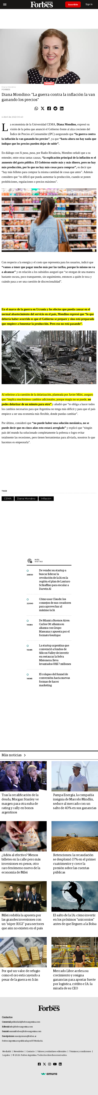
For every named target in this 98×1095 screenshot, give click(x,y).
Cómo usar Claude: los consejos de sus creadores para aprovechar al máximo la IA (55, 605)
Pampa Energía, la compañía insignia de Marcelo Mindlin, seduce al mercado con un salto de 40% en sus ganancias (74, 802)
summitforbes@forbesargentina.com (25, 1031)
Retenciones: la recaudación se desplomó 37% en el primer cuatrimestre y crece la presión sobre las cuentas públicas (74, 864)
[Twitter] (44, 1064)
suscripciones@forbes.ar (25, 1036)
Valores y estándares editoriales (52, 1052)
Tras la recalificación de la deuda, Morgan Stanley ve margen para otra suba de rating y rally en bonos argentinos (20, 804)
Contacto (30, 1052)
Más (53, 560)
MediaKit (6, 1052)
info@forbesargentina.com (21, 1027)
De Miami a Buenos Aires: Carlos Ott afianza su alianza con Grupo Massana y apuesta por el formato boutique (54, 628)
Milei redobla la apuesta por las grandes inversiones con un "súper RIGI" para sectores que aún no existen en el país (23, 922)
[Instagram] (49, 1064)
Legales (6, 1055)
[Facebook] (39, 1064)
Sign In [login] (90, 4)
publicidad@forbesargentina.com (25, 1022)
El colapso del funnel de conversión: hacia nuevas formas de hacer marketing (54, 680)
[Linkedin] (60, 1064)
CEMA (8, 498)
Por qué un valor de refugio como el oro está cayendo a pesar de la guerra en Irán (21, 975)
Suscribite (73, 4)
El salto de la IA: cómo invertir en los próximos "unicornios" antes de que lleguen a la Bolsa (74, 920)
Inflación (46, 498)
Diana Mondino (26, 498)
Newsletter (19, 1052)
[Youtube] (55, 1064)
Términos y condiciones (80, 1052)
